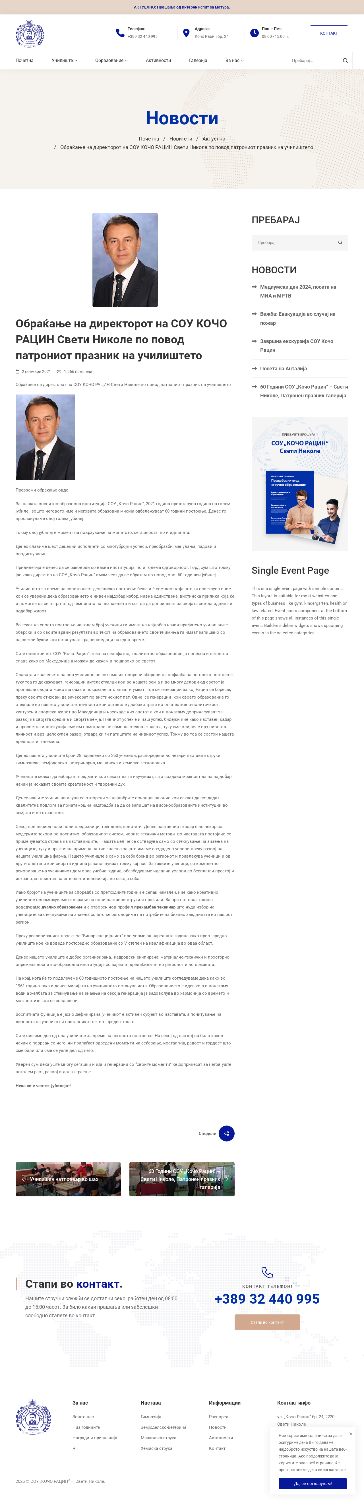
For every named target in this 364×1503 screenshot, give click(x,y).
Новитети (180, 139)
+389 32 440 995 (267, 1299)
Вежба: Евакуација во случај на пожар (298, 334)
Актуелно (213, 139)
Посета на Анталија (283, 385)
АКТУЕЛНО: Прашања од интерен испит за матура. (182, 7)
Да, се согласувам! (313, 1483)
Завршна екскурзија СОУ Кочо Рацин (296, 362)
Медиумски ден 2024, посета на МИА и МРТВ (298, 307)
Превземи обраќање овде (42, 490)
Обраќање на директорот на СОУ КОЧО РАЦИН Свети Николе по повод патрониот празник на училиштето (123, 384)
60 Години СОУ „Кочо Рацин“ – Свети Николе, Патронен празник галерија (304, 407)
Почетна (149, 139)
